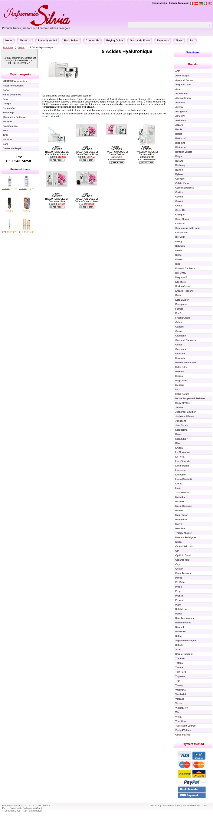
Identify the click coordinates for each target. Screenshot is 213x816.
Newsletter (193, 52)
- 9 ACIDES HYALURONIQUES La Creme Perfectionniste (57, 150)
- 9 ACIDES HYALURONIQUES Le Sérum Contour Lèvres (87, 197)
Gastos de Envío (140, 40)
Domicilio (8, 47)
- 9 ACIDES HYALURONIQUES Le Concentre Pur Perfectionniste (146, 151)
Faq (192, 40)
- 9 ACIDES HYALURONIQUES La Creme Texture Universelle (116, 151)
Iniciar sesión (159, 3)
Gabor (21, 47)
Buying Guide (114, 40)
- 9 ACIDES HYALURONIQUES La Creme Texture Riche (86, 150)
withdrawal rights (171, 805)
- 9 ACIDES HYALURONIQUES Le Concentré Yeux (57, 197)
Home (8, 40)
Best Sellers (71, 40)
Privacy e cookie (192, 805)
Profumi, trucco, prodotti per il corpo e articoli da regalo (36, 28)
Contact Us (92, 40)
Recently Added (47, 40)
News (179, 40)
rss (205, 805)
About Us (25, 40)
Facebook (163, 40)
